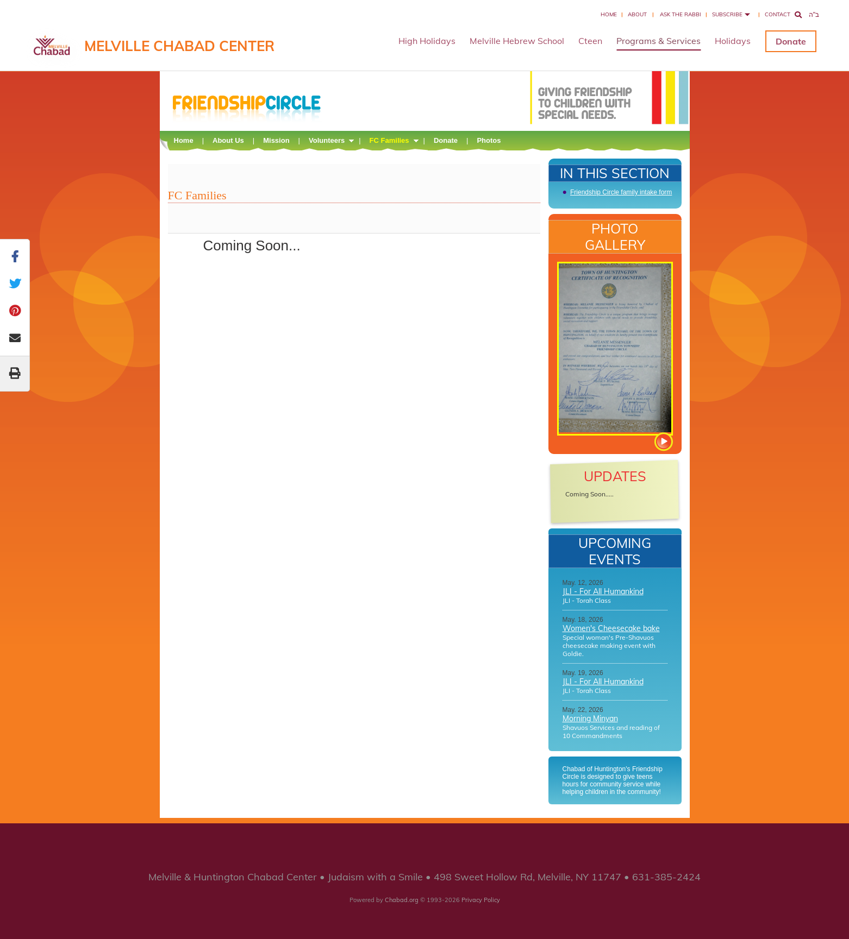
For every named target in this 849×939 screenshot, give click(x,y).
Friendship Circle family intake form (621, 192)
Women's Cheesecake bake (611, 628)
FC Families (389, 140)
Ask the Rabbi (680, 14)
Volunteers (327, 140)
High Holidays (426, 40)
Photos (489, 140)
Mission (276, 140)
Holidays (733, 40)
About (637, 14)
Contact (777, 14)
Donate (791, 41)
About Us (228, 140)
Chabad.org (402, 900)
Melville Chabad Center (179, 46)
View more (663, 441)
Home (609, 14)
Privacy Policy (480, 900)
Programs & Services (658, 40)
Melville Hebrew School (517, 40)
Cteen (590, 40)
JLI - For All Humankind (603, 591)
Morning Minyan (590, 718)
